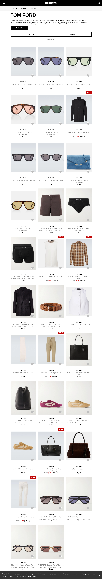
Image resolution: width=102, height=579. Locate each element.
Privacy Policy (31, 576)
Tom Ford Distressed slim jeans (23, 517)
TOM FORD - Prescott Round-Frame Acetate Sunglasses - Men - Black (23, 566)
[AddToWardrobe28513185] (60, 556)
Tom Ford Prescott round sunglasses (51, 180)
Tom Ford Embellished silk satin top (51, 276)
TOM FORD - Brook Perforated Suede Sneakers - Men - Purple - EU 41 (51, 423)
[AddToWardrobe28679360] (32, 75)
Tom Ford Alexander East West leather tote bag (51, 470)
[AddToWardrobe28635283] (32, 220)
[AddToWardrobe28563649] (32, 364)
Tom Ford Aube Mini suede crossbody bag (79, 181)
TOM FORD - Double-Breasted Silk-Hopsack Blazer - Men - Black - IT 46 (23, 325)
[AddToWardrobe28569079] (32, 316)
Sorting (71, 34)
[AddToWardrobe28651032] (60, 124)
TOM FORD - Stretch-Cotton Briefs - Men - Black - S (78, 229)
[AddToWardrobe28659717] (32, 124)
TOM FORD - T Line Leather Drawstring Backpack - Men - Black (23, 422)
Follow (19, 28)
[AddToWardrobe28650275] (88, 124)
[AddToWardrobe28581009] (60, 268)
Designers (23, 8)
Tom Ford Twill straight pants (51, 373)
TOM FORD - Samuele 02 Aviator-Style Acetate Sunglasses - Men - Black (79, 519)
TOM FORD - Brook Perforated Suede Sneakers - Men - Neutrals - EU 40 (79, 423)
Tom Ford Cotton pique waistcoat (78, 324)
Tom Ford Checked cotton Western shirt (79, 277)
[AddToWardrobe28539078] (32, 412)
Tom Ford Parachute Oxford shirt (79, 132)
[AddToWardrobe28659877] (88, 75)
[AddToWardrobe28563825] (88, 316)
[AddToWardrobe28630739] (32, 268)
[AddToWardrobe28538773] (88, 412)
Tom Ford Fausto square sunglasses (79, 84)
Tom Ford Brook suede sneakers (23, 469)
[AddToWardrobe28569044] (60, 316)
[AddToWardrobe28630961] (60, 220)
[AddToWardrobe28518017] (60, 460)
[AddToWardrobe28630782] (88, 220)
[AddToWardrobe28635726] (60, 172)
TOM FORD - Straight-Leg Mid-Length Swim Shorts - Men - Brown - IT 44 (51, 230)
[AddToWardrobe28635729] (32, 172)
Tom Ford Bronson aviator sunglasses (23, 133)
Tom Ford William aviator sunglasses (23, 84)
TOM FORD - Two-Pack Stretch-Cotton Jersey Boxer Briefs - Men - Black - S (23, 278)
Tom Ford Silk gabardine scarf (23, 373)
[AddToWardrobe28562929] (88, 364)
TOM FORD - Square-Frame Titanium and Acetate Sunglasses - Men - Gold (51, 567)
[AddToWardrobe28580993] (88, 268)
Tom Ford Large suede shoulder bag (79, 469)
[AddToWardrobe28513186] (32, 556)
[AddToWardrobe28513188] (60, 508)
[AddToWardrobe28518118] (32, 460)
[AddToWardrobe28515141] (88, 460)
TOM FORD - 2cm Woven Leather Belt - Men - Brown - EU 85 (51, 325)
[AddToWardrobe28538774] (60, 412)
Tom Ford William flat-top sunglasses (51, 133)
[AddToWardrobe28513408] (32, 508)
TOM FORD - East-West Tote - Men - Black (79, 374)
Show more (68, 24)
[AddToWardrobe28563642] (60, 364)
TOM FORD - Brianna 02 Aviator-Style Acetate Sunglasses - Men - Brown (51, 519)
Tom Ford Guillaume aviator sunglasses (23, 229)
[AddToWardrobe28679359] (60, 75)
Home (15, 8)
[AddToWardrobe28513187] (88, 508)
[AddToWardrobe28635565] (88, 172)
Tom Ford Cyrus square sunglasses (23, 180)
